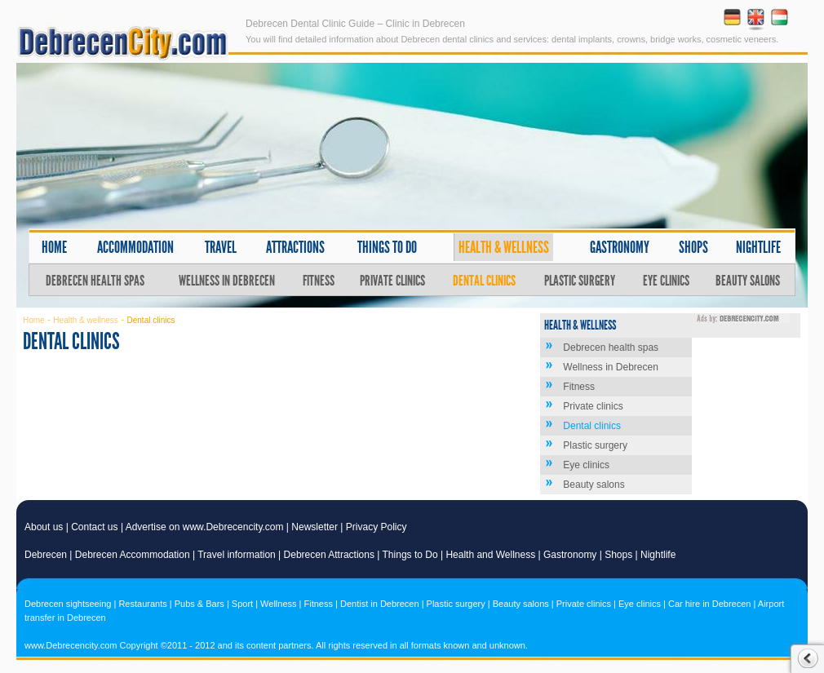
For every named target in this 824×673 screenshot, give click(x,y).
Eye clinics (666, 281)
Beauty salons (747, 281)
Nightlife (758, 247)
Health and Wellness (490, 554)
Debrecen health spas (95, 281)
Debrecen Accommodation (132, 554)
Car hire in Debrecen (709, 604)
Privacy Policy (376, 527)
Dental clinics (484, 281)
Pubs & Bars (199, 604)
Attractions (295, 247)
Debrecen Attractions (329, 554)
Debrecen (45, 554)
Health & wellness (504, 247)
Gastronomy (619, 247)
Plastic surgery (579, 281)
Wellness (278, 604)
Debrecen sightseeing (67, 604)
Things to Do (410, 554)
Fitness (318, 281)
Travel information (236, 554)
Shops (693, 247)
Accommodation (135, 247)
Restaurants (142, 604)
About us (43, 527)
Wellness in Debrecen (227, 281)
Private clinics (392, 281)
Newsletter (314, 527)
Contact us (94, 527)
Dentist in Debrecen (379, 604)
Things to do (387, 247)
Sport (242, 604)
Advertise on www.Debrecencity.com (205, 527)
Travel (221, 247)
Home (54, 247)
